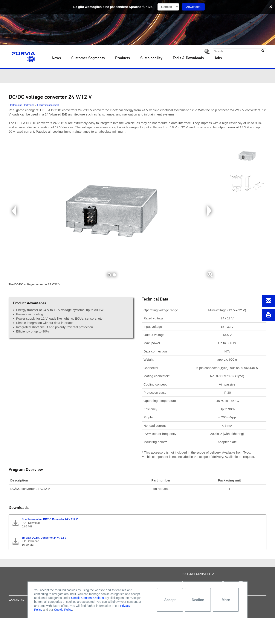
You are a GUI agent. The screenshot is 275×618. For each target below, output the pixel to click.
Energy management (48, 105)
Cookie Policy (63, 609)
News (56, 58)
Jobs (218, 58)
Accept (170, 600)
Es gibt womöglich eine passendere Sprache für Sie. (113, 7)
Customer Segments (88, 58)
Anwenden (193, 7)
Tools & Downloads (188, 58)
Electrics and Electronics (21, 105)
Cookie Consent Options (87, 598)
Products (122, 58)
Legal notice (16, 603)
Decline (198, 600)
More (226, 600)
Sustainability (151, 58)
